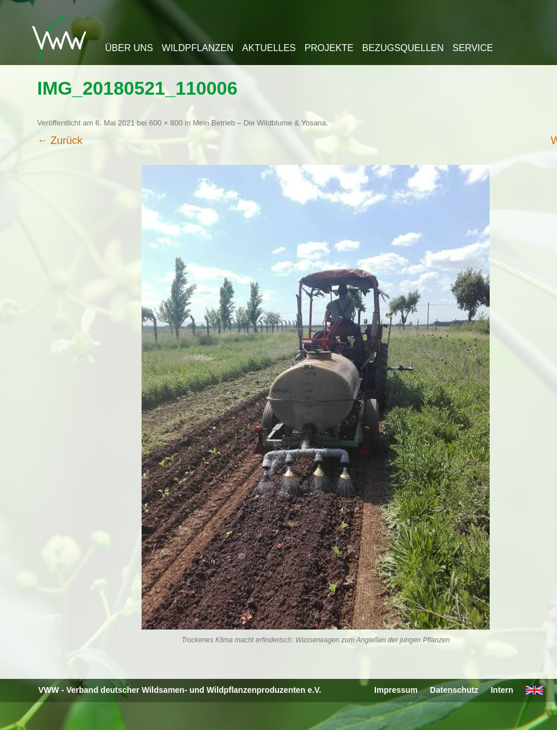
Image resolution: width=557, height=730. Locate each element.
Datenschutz (454, 690)
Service (473, 48)
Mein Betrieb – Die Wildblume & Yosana (259, 122)
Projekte (329, 48)
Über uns (129, 48)
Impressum (396, 690)
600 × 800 (166, 122)
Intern (502, 690)
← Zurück (59, 140)
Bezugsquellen (402, 48)
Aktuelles (268, 48)
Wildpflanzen (198, 48)
